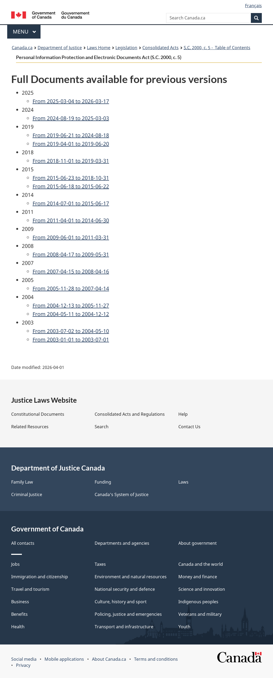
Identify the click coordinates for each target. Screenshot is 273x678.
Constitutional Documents (37, 414)
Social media (24, 659)
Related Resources (30, 427)
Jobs (15, 564)
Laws (183, 482)
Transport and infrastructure (124, 627)
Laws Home (98, 48)
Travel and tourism (30, 589)
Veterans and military (200, 614)
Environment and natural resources (131, 577)
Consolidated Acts (160, 48)
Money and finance (197, 577)
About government (197, 543)
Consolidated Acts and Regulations (130, 414)
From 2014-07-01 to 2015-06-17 (71, 203)
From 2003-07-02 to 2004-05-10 (71, 331)
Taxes (100, 564)
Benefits (19, 614)
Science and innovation (201, 589)
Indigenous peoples (198, 602)
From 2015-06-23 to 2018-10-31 (71, 177)
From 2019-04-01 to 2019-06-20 (71, 143)
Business (20, 602)
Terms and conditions (156, 659)
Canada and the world (200, 564)
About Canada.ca (109, 659)
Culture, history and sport (121, 602)
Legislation (126, 48)
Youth (184, 627)
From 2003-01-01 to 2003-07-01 (71, 339)
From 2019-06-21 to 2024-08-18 (71, 135)
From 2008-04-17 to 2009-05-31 (71, 254)
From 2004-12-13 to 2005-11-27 (71, 305)
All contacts (22, 543)
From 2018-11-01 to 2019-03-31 (71, 160)
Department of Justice (60, 48)
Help (183, 414)
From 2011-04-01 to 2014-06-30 (71, 220)
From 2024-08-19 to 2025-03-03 (71, 118)
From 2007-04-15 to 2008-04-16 (71, 271)
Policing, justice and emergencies (128, 614)
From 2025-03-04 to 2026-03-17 (71, 101)
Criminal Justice (26, 494)
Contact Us (189, 427)
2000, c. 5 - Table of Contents (217, 48)
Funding (103, 482)
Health (18, 627)
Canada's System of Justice (121, 494)
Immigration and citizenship (39, 577)
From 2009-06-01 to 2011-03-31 (71, 237)
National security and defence (125, 589)
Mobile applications (64, 659)
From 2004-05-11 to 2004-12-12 (71, 314)
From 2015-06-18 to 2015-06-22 (71, 186)
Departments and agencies (122, 543)
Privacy (23, 665)
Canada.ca (22, 48)
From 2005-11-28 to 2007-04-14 (71, 288)
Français (253, 6)
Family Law (22, 482)
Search (102, 427)
